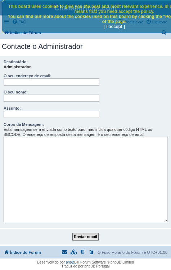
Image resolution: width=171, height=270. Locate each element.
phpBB (71, 262)
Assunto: (12, 108)
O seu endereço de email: (27, 76)
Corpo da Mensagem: (24, 124)
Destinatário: (16, 62)
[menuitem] (92, 252)
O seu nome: (16, 92)
